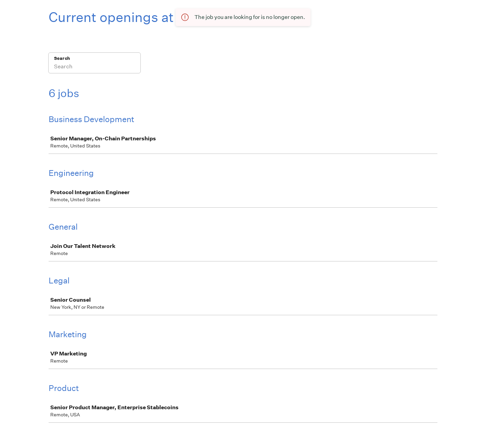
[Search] (94, 67)
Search (62, 58)
